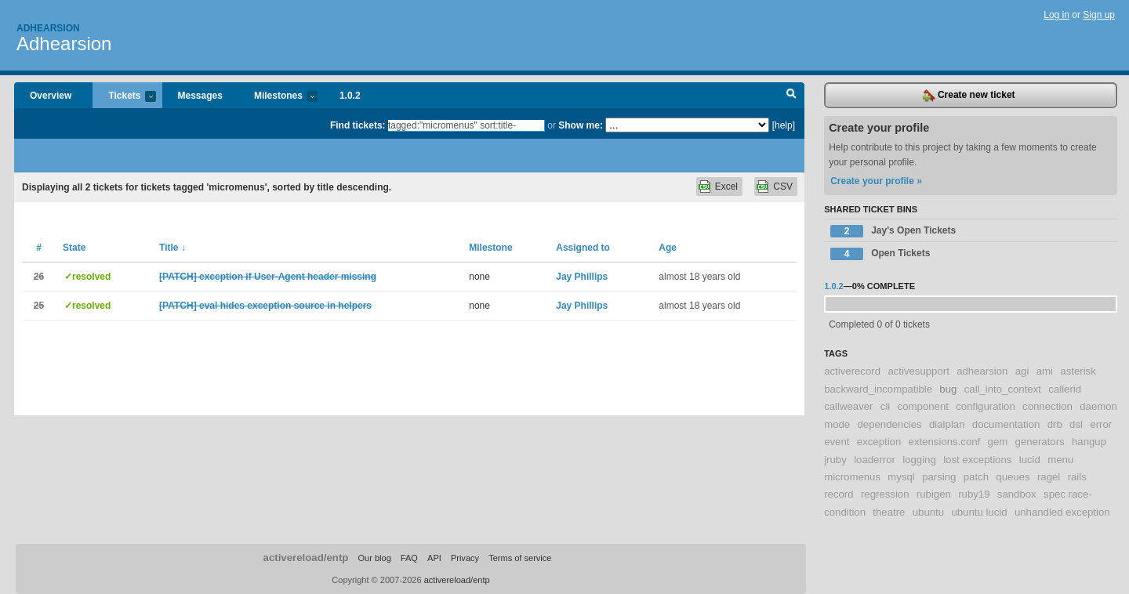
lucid (1029, 459)
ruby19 (973, 494)
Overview (50, 95)
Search (791, 95)
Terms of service (519, 558)
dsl (1076, 424)
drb (1054, 424)
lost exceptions (977, 459)
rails (1077, 477)
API (434, 558)
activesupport (918, 371)
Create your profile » (876, 181)
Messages (200, 95)
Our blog (374, 558)
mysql (901, 477)
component (923, 406)
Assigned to (583, 247)
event (836, 441)
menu (1060, 459)
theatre (889, 512)
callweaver (848, 406)
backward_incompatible (878, 389)
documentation (1006, 424)
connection (1047, 406)
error (1101, 424)
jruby (835, 459)
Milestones (278, 96)
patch (976, 477)
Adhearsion (48, 28)
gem (998, 441)
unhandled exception (1062, 512)
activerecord (852, 371)
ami (1044, 371)
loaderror (874, 459)
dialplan (946, 424)
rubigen (934, 494)
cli (885, 406)
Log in (1056, 14)
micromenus (852, 477)
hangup (1089, 441)
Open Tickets (880, 254)
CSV (783, 186)
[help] (783, 125)
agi (1022, 371)
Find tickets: (358, 125)
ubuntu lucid (979, 512)
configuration (985, 406)
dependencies (890, 424)
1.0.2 (350, 95)
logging (919, 459)
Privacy (465, 558)
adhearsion (982, 371)
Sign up (1099, 14)
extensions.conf (945, 441)
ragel (1048, 477)
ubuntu (928, 512)
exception (879, 441)
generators (1040, 441)
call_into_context (1002, 389)
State (74, 247)
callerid (1064, 389)
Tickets (124, 96)
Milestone (490, 247)
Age (668, 247)
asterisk (1077, 371)
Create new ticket (969, 95)
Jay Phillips (582, 276)
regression (885, 494)
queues (1012, 477)
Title (172, 247)
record (838, 494)
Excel (726, 186)
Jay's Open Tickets (893, 231)
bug (948, 389)
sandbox (1016, 494)
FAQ (409, 558)
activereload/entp (306, 557)
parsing (939, 477)
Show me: (580, 125)
